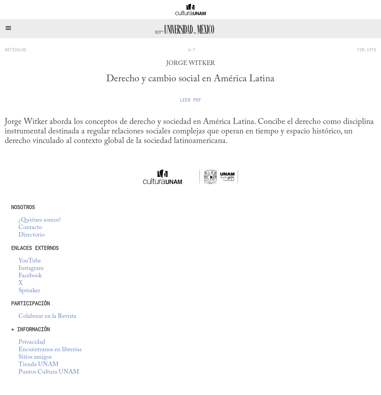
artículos (15, 49)
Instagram (31, 268)
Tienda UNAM (38, 365)
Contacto (30, 228)
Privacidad (31, 342)
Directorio (31, 235)
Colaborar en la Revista (47, 316)
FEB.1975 (366, 49)
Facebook (30, 276)
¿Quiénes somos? (39, 220)
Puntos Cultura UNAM (48, 372)
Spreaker (29, 291)
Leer (190, 100)
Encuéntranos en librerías (50, 350)
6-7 (191, 49)
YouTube (29, 261)
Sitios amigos (34, 357)
